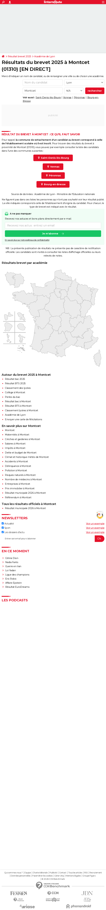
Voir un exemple (95, 523)
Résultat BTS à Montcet (18, 405)
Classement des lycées (18, 388)
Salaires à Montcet (15, 443)
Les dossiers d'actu (13, 532)
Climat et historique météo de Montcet (27, 457)
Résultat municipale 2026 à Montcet (25, 492)
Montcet (10, 430)
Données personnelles (20, 876)
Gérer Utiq (59, 876)
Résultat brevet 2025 (19, 56)
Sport (6, 527)
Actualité (8, 523)
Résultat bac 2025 (15, 379)
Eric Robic (11, 578)
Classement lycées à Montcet (21, 410)
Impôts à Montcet (15, 448)
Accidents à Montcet (16, 461)
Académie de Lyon (44, 56)
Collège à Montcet (15, 392)
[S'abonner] (53, 538)
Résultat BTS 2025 (15, 383)
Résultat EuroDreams (17, 586)
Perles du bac (12, 397)
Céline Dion (11, 558)
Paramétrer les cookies (42, 876)
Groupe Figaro (89, 876)
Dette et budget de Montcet (20, 452)
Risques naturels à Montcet (20, 475)
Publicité (53, 873)
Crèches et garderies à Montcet (22, 439)
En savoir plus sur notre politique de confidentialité (27, 240)
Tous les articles (75, 873)
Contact (62, 873)
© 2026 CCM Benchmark (53, 879)
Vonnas (67, 97)
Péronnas (79, 97)
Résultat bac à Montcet (18, 401)
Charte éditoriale (40, 873)
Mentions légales (73, 876)
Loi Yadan (10, 570)
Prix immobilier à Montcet (20, 488)
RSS (86, 873)
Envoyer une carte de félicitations (23, 419)
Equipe (28, 873)
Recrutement (95, 873)
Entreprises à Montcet (17, 483)
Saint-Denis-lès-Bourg (48, 97)
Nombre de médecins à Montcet (23, 479)
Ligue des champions (17, 574)
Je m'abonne (50, 233)
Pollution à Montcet (16, 470)
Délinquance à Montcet (18, 466)
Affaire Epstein (13, 582)
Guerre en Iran (13, 566)
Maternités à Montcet (17, 434)
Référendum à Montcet (18, 497)
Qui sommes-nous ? (13, 873)
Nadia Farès (11, 562)
